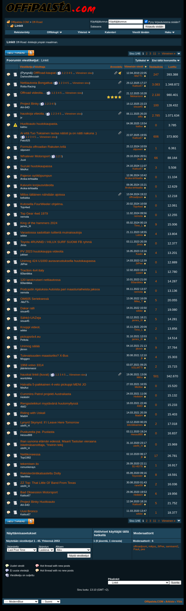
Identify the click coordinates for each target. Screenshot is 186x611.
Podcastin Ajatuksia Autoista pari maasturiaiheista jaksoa (60, 289)
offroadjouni (135, 197)
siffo (140, 116)
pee (143, 549)
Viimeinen (168, 53)
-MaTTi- (138, 75)
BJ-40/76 (137, 466)
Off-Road (37, 22)
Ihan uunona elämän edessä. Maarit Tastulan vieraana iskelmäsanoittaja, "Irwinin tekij (58, 443)
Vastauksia (156, 66)
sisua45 (138, 106)
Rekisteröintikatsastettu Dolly (40, 473)
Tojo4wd (25, 207)
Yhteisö (84, 32)
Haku (169, 32)
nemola (24, 216)
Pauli (136, 549)
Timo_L (138, 225)
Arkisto (169, 601)
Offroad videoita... (32, 92)
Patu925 (25, 140)
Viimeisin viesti (133, 66)
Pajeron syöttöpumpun (36, 175)
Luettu (172, 66)
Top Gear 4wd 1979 (34, 213)
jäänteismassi (28, 368)
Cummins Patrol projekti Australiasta (45, 394)
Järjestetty (13, 546)
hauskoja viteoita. (32, 113)
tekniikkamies (135, 424)
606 (156, 136)
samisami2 (172, 546)
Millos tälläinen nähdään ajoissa (42, 194)
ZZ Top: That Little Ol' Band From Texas (48, 483)
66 (156, 158)
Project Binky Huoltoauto (37, 501)
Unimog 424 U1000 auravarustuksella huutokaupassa (57, 261)
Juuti (23, 159)
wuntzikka (26, 378)
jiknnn (23, 349)
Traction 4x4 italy (32, 270)
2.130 (156, 95)
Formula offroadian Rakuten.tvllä (43, 146)
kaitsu (23, 127)
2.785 (156, 115)
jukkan (24, 254)
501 (156, 376)
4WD (23, 406)
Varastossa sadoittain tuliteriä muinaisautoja (51, 232)
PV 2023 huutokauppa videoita (41, 251)
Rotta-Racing (27, 86)
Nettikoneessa (30, 454)
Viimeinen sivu (84, 73)
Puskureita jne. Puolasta (37, 432)
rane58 (139, 485)
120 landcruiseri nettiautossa (40, 280)
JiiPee (23, 264)
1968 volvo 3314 (32, 365)
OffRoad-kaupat (45, 73)
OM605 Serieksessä (34, 299)
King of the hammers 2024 (38, 223)
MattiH (24, 416)
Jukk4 (139, 272)
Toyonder (137, 475)
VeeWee (25, 476)
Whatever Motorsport (35, 156)
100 (156, 105)
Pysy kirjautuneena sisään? (162, 22)
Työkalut (140, 60)
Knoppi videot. (30, 327)
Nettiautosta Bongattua (36, 83)
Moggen (25, 358)
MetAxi (24, 169)
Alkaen (60, 546)
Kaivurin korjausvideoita (37, 185)
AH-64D (25, 107)
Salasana (95, 26)
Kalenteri (110, 32)
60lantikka (26, 273)
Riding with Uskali (32, 413)
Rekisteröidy (22, 32)
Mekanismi (136, 96)
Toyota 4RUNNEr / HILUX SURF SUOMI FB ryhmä (56, 242)
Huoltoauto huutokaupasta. (39, 124)
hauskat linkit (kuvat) (34, 374)
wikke (23, 235)
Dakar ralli (27, 308)
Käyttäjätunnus (99, 21)
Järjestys (43, 546)
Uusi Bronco (29, 511)
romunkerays (27, 467)
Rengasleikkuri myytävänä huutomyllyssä (49, 403)
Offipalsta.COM (20, 22)
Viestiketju (26, 66)
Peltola (24, 339)
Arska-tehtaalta (29, 178)
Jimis (23, 245)
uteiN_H (25, 425)
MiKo (140, 377)
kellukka (25, 197)
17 (156, 456)
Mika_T (138, 301)
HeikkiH (24, 397)
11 (154, 53)
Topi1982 (25, 457)
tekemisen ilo (29, 464)
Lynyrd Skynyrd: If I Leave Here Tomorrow (49, 422)
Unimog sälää (30, 346)
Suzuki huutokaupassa (36, 166)
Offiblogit (54, 32)
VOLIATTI (137, 367)
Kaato (139, 253)
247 (156, 74)
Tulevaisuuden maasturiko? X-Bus (44, 355)
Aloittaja (40, 66)
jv (21, 117)
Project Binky (29, 103)
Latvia (139, 235)
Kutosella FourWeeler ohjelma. (41, 204)
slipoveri (25, 149)
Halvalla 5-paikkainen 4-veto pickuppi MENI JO (53, 384)
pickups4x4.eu (30, 336)
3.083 (156, 84)
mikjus (152, 546)
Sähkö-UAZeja (30, 317)
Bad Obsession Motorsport (39, 492)
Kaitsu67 (138, 85)
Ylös (179, 601)
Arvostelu (116, 66)
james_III (25, 226)
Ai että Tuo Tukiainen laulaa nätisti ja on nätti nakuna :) (58, 133)
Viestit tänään (140, 32)
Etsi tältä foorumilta (164, 60)
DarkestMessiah (29, 76)
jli (141, 358)
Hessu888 (26, 435)
